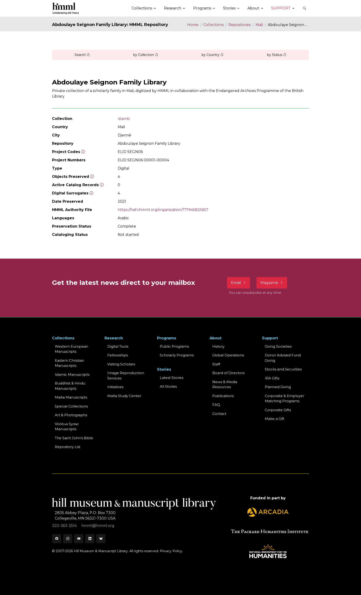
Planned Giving (278, 387)
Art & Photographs (71, 415)
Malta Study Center (124, 396)
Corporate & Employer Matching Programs (284, 398)
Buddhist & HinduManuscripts (70, 386)
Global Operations (228, 355)
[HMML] (66, 8)
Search (82, 55)
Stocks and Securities (283, 369)
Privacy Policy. (171, 551)
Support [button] (281, 8)
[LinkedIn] (89, 538)
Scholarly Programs (177, 355)
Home (192, 25)
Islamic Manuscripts (72, 374)
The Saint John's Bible (74, 438)
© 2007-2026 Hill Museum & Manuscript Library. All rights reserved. (105, 551)
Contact (219, 413)
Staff (216, 364)
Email (238, 282)
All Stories (168, 386)
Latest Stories (171, 377)
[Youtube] (78, 538)
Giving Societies (278, 346)
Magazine (271, 282)
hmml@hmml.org (97, 525)
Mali (259, 25)
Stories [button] (229, 8)
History (218, 346)
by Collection (145, 55)
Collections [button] (142, 8)
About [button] (253, 8)
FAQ (216, 404)
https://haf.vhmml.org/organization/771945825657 (163, 210)
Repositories (239, 25)
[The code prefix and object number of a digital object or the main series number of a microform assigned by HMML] (83, 152)
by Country (213, 55)
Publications (223, 396)
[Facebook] (56, 538)
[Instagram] (67, 538)
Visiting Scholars (121, 364)
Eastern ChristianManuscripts (69, 363)
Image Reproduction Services (125, 375)
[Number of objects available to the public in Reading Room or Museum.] (102, 185)
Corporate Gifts (278, 410)
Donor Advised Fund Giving (283, 358)
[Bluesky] (100, 538)
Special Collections (71, 406)
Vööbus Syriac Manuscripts (67, 426)
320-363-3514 (65, 525)
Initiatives (115, 387)
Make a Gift (274, 418)
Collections (213, 25)
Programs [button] (202, 8)
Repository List (67, 447)
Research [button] (172, 8)
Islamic (124, 118)
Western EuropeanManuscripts (71, 349)
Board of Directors (228, 373)
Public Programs (174, 346)
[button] (304, 8)
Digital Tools (117, 346)
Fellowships (117, 355)
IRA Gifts (272, 378)
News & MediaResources (224, 384)
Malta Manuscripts (71, 397)
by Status (276, 55)
